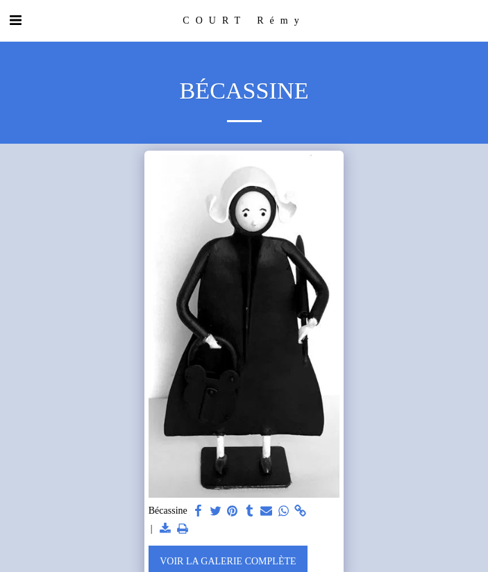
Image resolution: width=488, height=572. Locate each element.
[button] (15, 20)
